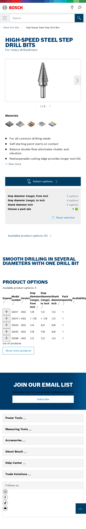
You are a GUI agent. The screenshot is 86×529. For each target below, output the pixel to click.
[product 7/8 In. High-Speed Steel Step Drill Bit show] (6, 331)
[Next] (50, 106)
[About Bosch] (25, 452)
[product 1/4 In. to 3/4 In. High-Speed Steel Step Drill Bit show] (6, 325)
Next (77, 80)
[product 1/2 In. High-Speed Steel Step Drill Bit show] (6, 338)
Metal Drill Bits (11, 27)
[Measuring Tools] (30, 430)
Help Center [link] (14, 463)
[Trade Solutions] (29, 475)
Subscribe (43, 399)
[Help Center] (24, 463)
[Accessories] (23, 441)
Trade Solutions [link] (16, 474)
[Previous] (36, 106)
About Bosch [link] (14, 451)
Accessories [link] (13, 440)
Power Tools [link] (14, 418)
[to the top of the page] (81, 508)
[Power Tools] (24, 418)
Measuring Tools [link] (17, 429)
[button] (5, 493)
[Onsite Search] (79, 18)
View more (14, 164)
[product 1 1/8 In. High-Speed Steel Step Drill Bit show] (6, 318)
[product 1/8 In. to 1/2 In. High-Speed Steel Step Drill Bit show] (6, 312)
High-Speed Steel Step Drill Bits (43, 27)
